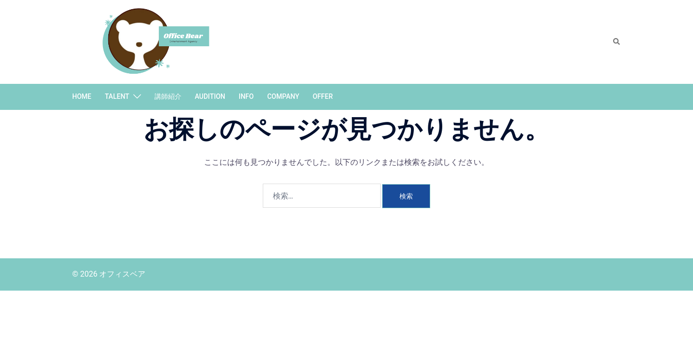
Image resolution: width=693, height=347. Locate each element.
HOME (81, 96)
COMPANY (283, 96)
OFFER (323, 96)
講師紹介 (167, 96)
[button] (617, 42)
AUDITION (210, 96)
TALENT (117, 96)
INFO (246, 96)
